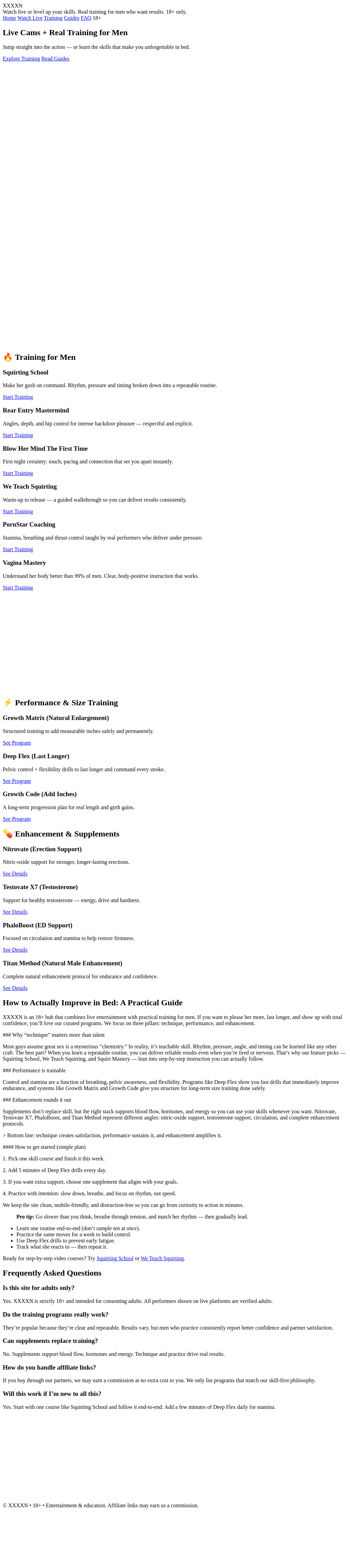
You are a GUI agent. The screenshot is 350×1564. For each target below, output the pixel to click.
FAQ (86, 18)
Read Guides (55, 59)
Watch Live (30, 18)
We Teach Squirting (162, 1258)
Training (53, 18)
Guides (71, 18)
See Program (17, 743)
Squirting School (115, 1258)
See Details (15, 873)
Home (9, 18)
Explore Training (21, 59)
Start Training (18, 397)
